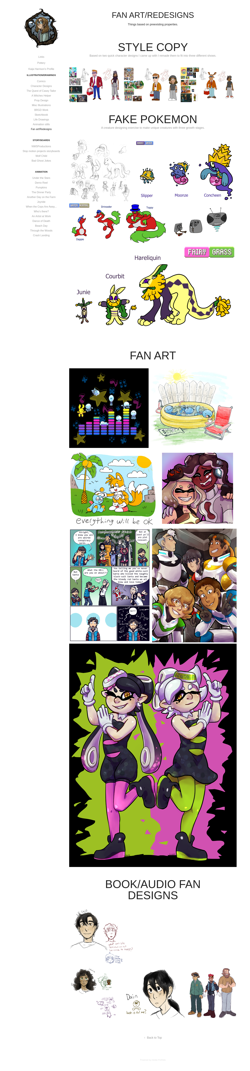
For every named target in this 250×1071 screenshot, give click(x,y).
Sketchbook (41, 114)
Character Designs (41, 86)
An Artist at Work (41, 216)
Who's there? (41, 211)
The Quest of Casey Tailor (41, 90)
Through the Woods (41, 230)
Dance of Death (41, 221)
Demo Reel (41, 182)
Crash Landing (41, 235)
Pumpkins (41, 187)
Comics (41, 81)
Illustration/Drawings (41, 75)
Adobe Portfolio (158, 1060)
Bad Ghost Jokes (41, 160)
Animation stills (41, 124)
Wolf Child (41, 156)
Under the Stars (41, 178)
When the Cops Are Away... (41, 206)
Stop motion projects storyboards (41, 151)
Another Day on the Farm (41, 197)
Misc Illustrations (41, 105)
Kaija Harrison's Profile (41, 69)
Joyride (41, 202)
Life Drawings (41, 119)
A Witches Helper (41, 95)
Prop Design (41, 100)
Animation (41, 172)
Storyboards (41, 140)
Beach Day (41, 225)
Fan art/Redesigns (41, 129)
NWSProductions (41, 146)
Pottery (41, 63)
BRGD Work (41, 110)
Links (41, 57)
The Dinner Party (41, 192)
